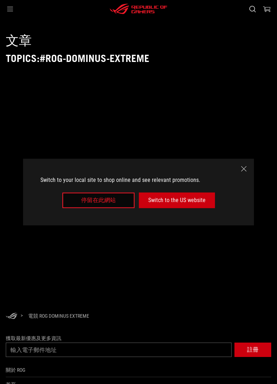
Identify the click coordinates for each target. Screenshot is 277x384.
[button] (10, 9)
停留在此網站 (98, 200)
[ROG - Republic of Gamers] (138, 9)
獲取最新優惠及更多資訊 (33, 338)
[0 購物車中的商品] (267, 9)
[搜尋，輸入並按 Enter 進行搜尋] (252, 9)
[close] (243, 169)
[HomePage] (11, 316)
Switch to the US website (177, 200)
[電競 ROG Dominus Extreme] (58, 316)
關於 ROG (15, 370)
